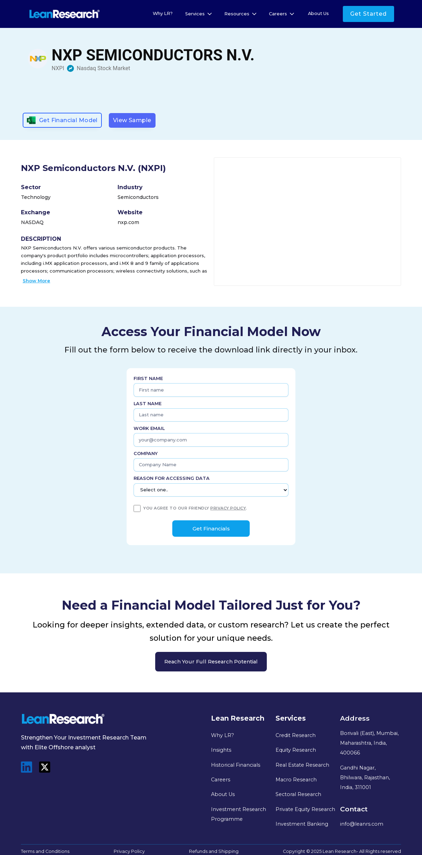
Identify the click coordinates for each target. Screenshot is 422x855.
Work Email (149, 428)
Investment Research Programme (238, 814)
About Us (318, 13)
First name (148, 378)
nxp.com (128, 222)
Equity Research (296, 750)
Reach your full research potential (211, 662)
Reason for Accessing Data (172, 478)
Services (195, 13)
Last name (147, 403)
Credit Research (296, 735)
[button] (199, 14)
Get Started (368, 13)
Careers (220, 779)
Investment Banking (302, 824)
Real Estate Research (302, 765)
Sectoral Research (298, 794)
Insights (221, 750)
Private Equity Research (305, 809)
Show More (36, 280)
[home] (64, 14)
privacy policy (228, 508)
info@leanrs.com (361, 824)
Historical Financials (235, 765)
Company (146, 453)
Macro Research (296, 779)
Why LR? (163, 13)
